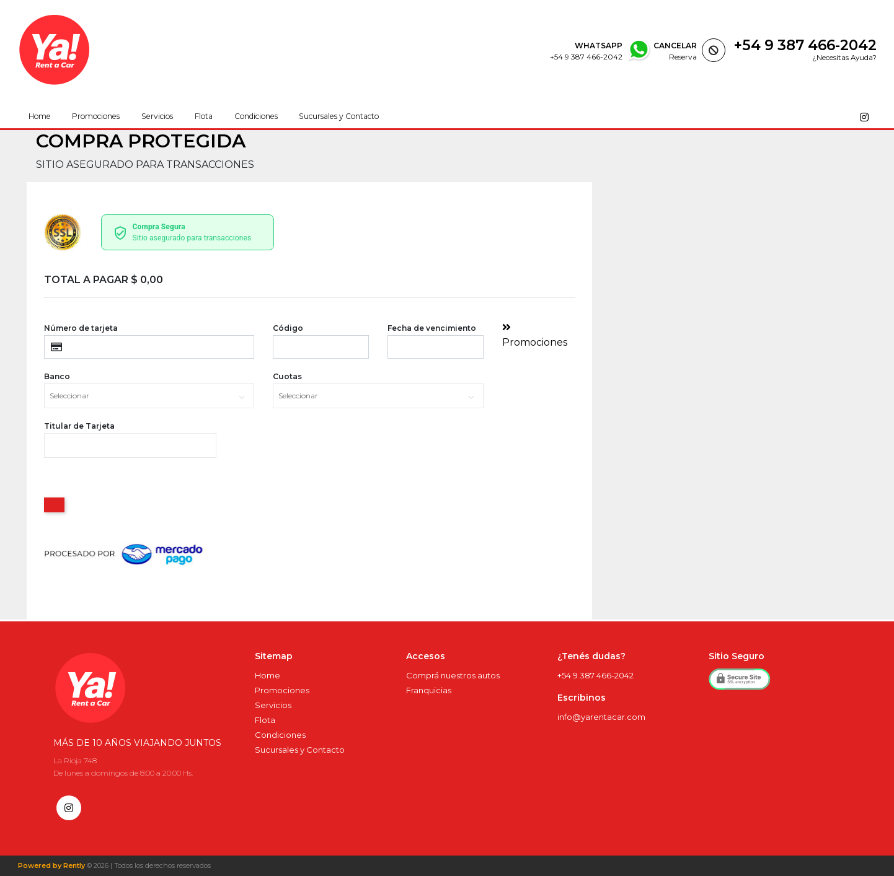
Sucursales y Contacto (339, 116)
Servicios (157, 116)
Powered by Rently (51, 866)
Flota (204, 116)
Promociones (96, 116)
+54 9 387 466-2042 (805, 45)
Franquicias (428, 690)
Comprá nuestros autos (453, 675)
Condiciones (256, 116)
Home (39, 116)
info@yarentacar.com (601, 717)
